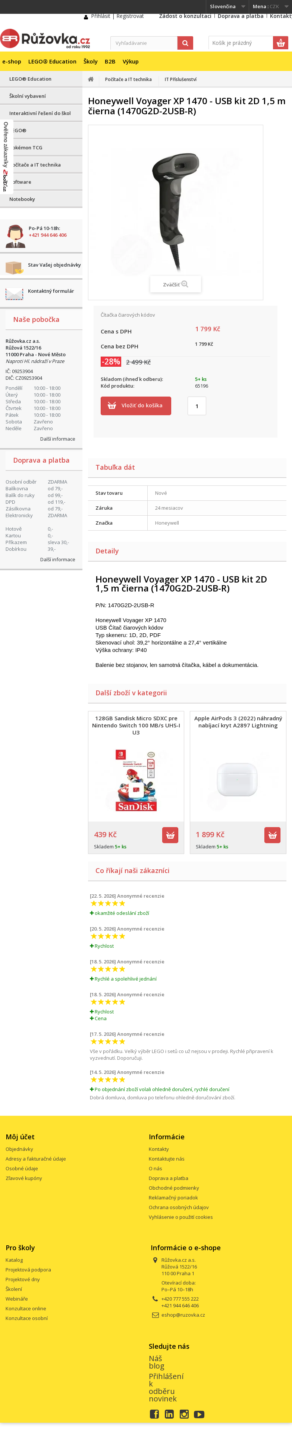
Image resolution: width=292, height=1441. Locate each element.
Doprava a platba (241, 15)
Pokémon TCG (26, 147)
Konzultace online (26, 1308)
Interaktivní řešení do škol (40, 113)
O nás (155, 1168)
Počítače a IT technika (35, 164)
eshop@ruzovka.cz (183, 1314)
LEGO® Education (52, 61)
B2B (110, 61)
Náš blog (156, 1362)
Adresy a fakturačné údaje (36, 1158)
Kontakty (159, 1149)
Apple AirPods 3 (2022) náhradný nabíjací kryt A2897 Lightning (238, 721)
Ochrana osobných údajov (179, 1207)
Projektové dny (23, 1279)
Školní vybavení (27, 96)
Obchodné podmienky (174, 1187)
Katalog (14, 1260)
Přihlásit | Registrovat (117, 15)
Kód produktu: (117, 385)
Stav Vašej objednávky (54, 264)
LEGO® (17, 130)
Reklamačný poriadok (173, 1197)
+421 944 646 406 (47, 235)
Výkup (131, 61)
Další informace (57, 438)
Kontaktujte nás (167, 1158)
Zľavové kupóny (24, 1178)
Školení (14, 1289)
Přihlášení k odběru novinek (166, 1387)
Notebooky (22, 199)
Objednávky (19, 1149)
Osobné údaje (22, 1168)
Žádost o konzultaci (185, 15)
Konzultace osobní (27, 1318)
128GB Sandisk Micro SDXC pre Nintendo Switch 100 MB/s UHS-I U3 (136, 725)
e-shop (11, 61)
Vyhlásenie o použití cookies (181, 1217)
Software (20, 181)
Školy (91, 61)
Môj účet (20, 1136)
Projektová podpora (28, 1269)
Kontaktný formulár (51, 291)
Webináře (17, 1298)
